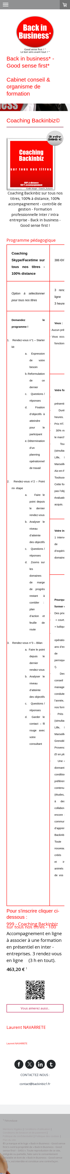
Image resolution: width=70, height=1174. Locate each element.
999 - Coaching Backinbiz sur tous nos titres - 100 (32, 925)
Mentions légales (12, 1129)
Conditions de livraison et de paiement (24, 1132)
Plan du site (9, 1140)
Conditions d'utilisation (37, 1129)
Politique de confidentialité (18, 1136)
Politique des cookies (47, 1136)
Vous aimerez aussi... (35, 1008)
